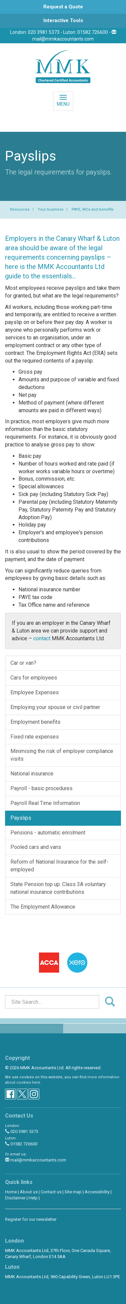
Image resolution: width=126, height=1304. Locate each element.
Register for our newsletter (30, 1219)
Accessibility (97, 1191)
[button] (63, 7)
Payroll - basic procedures (41, 788)
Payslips (20, 818)
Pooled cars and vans (35, 847)
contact (41, 638)
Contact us (51, 1191)
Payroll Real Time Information (45, 803)
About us (29, 1191)
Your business (51, 209)
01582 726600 (21, 1143)
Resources (20, 209)
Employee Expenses (34, 692)
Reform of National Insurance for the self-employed (59, 866)
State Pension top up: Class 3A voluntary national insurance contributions (58, 888)
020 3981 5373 (21, 1131)
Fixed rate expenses (34, 737)
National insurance (31, 773)
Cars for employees (33, 677)
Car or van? (23, 663)
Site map (73, 1191)
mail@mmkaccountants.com (63, 39)
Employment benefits (35, 722)
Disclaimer (15, 1197)
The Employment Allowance (42, 907)
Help (33, 1197)
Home (11, 1191)
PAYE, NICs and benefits (93, 209)
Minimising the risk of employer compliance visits (61, 755)
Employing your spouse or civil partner (55, 707)
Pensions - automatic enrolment (47, 832)
